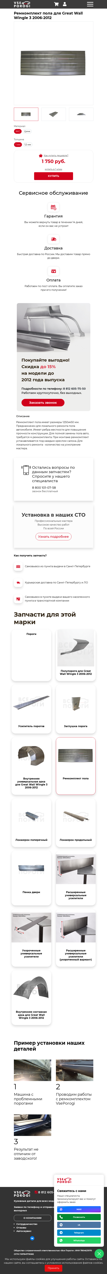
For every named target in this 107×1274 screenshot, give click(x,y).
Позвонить (79, 1217)
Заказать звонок (43, 402)
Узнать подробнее (53, 536)
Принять (53, 1268)
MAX (79, 1209)
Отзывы (21, 1227)
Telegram (79, 1232)
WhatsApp (79, 1240)
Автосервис (23, 1231)
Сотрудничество (26, 1224)
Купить (53, 176)
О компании (32, 1217)
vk (79, 1225)
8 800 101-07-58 (44, 488)
